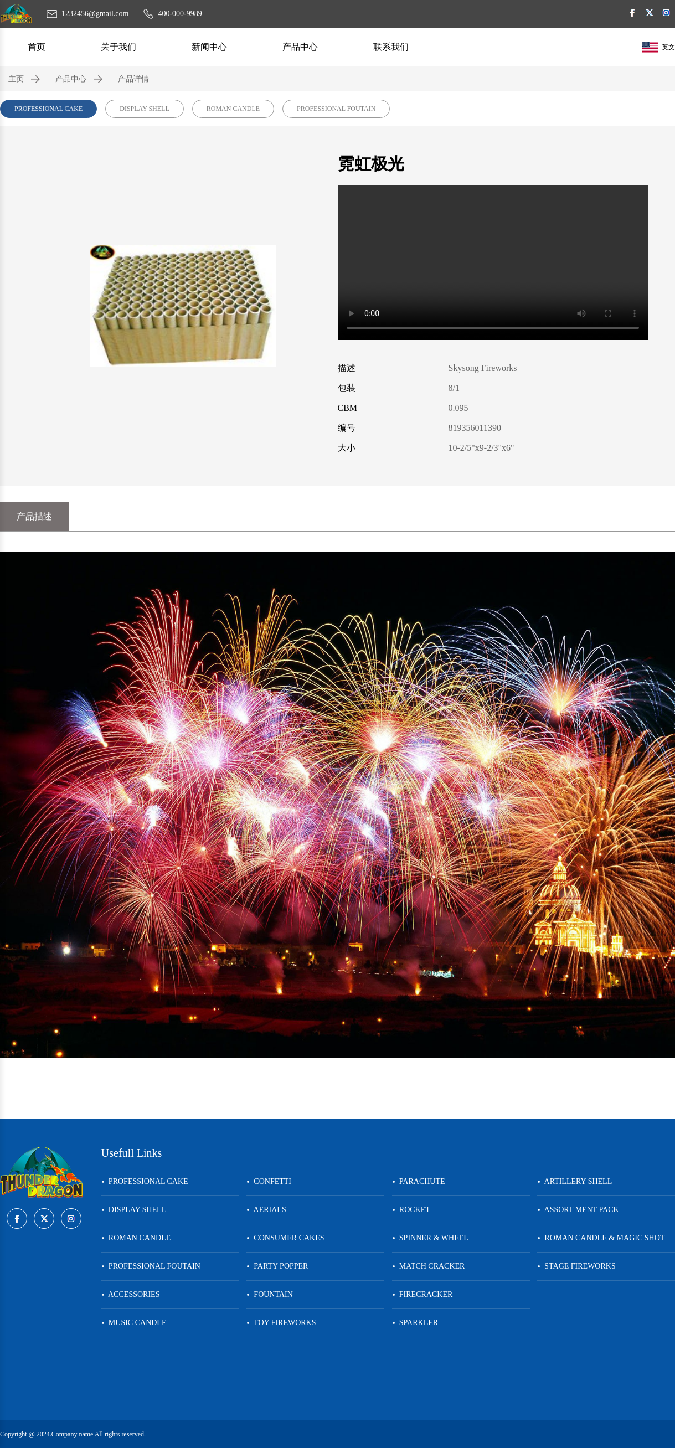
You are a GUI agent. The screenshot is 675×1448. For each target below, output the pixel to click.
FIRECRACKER (422, 1294)
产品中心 (300, 46)
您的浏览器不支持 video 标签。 (493, 262)
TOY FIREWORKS (281, 1322)
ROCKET (411, 1209)
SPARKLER (415, 1322)
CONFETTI (268, 1181)
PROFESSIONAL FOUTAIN (336, 108)
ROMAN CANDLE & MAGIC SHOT (600, 1238)
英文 (658, 47)
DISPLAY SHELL (144, 108)
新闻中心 (209, 46)
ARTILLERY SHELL (574, 1181)
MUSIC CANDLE (134, 1322)
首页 (36, 46)
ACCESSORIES (130, 1294)
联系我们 (391, 46)
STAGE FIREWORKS (576, 1266)
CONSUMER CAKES (285, 1238)
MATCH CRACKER (428, 1266)
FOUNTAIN (269, 1294)
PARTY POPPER (277, 1266)
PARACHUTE (418, 1181)
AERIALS (266, 1209)
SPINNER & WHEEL (430, 1238)
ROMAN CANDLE (233, 108)
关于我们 (118, 46)
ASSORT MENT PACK (578, 1209)
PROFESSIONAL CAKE (48, 108)
